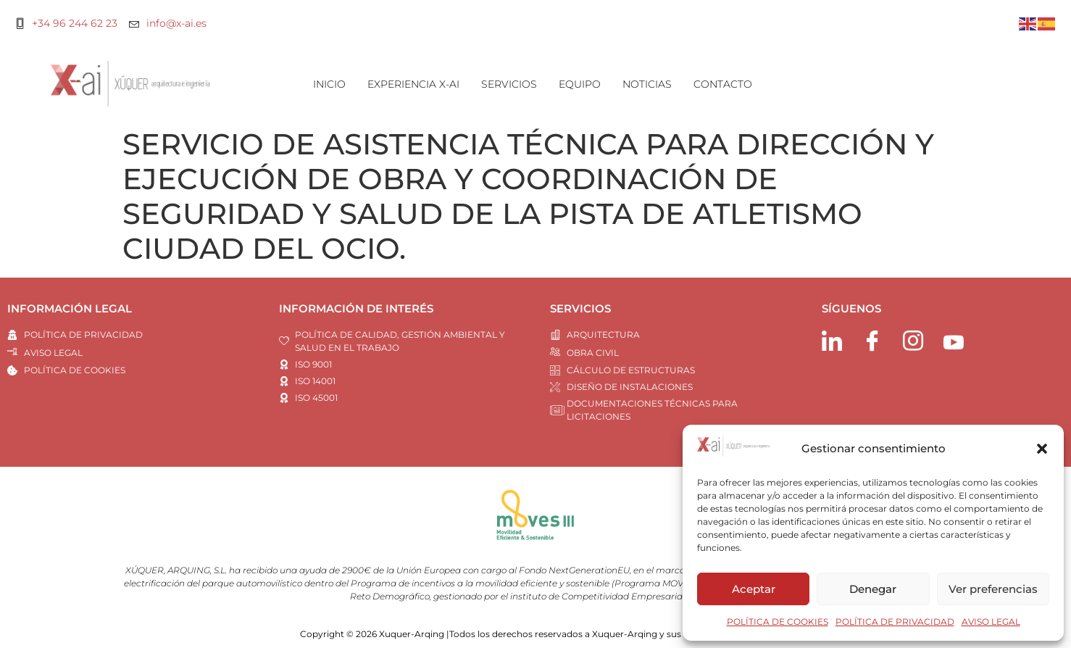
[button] (1042, 448)
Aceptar (753, 589)
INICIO (329, 84)
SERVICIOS (509, 84)
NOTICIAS (647, 84)
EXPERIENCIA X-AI (413, 84)
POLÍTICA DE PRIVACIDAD (894, 621)
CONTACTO (722, 84)
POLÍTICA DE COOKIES (777, 621)
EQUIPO (580, 84)
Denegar (872, 589)
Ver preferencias (993, 589)
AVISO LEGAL (991, 621)
